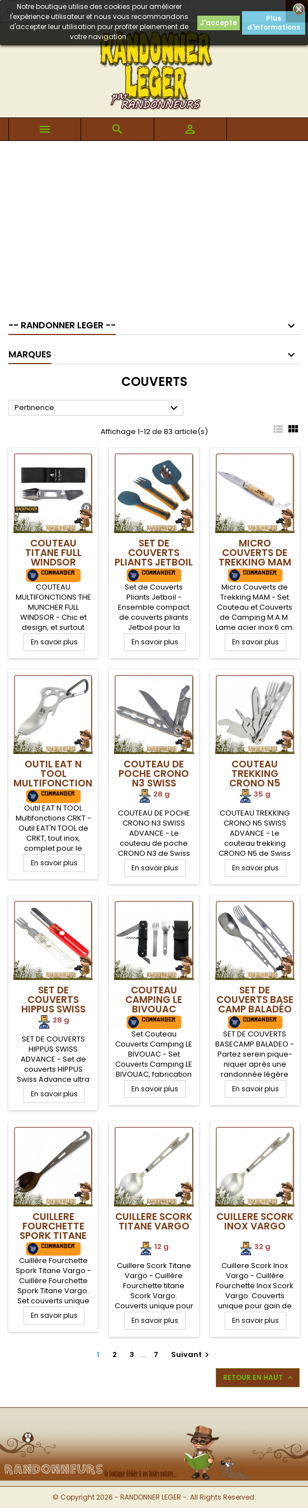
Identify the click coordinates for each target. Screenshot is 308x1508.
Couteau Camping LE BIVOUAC (153, 999)
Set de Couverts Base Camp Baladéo (254, 999)
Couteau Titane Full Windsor (53, 552)
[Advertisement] (154, 225)
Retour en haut (259, 1378)
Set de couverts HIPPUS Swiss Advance (53, 1004)
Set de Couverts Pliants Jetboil (154, 552)
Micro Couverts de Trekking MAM (255, 552)
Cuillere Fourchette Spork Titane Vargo (53, 1231)
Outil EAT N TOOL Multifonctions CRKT (55, 778)
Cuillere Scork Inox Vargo (254, 1221)
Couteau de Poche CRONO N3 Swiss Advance (154, 778)
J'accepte (218, 22)
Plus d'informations (273, 22)
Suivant (191, 1354)
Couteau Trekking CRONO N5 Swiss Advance (254, 778)
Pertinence (98, 408)
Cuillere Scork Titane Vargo (153, 1221)
